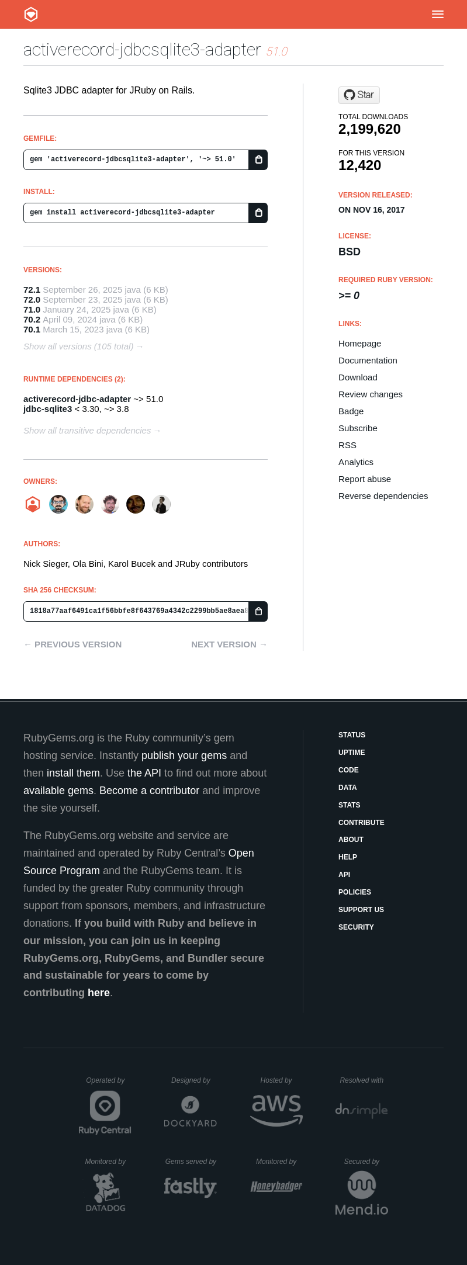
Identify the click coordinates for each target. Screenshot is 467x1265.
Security (356, 927)
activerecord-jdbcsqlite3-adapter (142, 49)
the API (144, 773)
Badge (351, 411)
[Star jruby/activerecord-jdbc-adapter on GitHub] (359, 95)
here (99, 993)
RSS (347, 445)
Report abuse (364, 479)
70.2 (31, 319)
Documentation (367, 360)
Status (351, 735)
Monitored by (108, 1161)
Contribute (361, 823)
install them (73, 773)
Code (348, 770)
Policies (354, 892)
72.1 (31, 289)
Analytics (355, 462)
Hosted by (282, 1080)
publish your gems (184, 755)
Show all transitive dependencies (87, 430)
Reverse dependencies (383, 496)
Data (347, 788)
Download (358, 377)
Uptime (351, 752)
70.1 (31, 329)
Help (347, 857)
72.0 (31, 299)
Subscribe (358, 428)
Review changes (370, 394)
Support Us (361, 910)
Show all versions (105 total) (78, 346)
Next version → (229, 644)
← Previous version (72, 644)
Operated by (109, 1084)
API (344, 875)
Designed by (194, 1080)
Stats (349, 805)
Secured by (366, 1161)
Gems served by (191, 1161)
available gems (58, 790)
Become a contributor (149, 790)
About (351, 840)
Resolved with (364, 1080)
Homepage (359, 343)
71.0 (31, 309)
